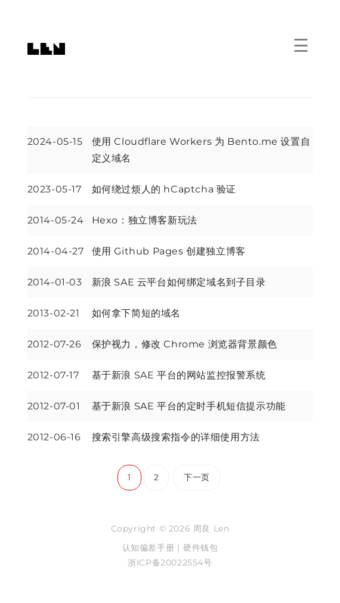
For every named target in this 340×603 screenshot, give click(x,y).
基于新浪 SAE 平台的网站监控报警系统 (179, 375)
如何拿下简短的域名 (136, 313)
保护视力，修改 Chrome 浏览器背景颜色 (184, 344)
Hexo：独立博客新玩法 (144, 220)
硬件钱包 (200, 547)
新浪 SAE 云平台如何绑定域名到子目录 (179, 282)
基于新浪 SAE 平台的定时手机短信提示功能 (189, 406)
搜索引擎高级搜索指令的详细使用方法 (176, 437)
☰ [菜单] (301, 46)
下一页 (197, 477)
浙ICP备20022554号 (170, 562)
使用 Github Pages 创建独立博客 (169, 251)
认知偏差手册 (148, 547)
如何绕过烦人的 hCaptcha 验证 (164, 189)
